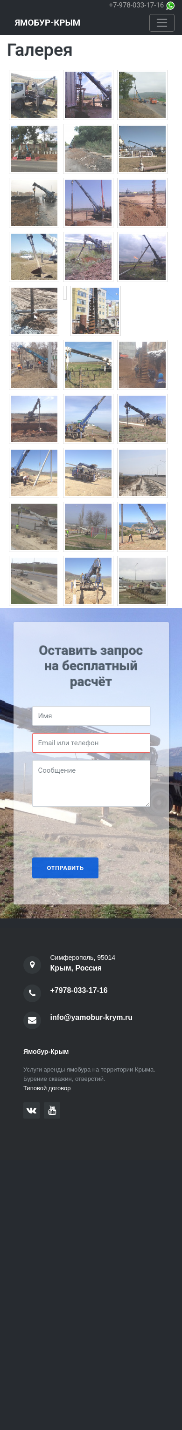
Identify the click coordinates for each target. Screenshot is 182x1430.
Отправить (65, 867)
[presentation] (103, 832)
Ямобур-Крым (47, 23)
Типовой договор (47, 1088)
